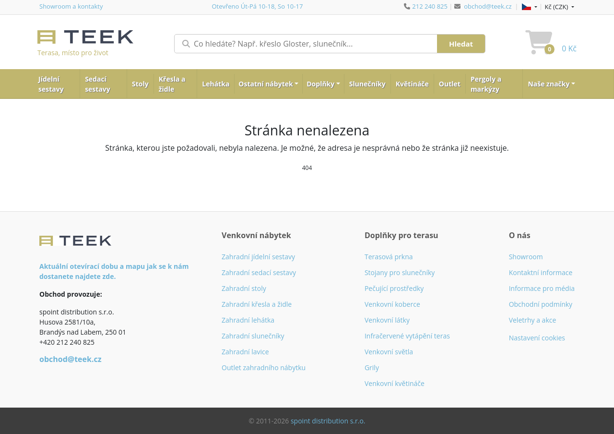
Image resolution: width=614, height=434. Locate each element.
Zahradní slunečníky (253, 335)
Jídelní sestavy (51, 84)
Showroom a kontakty (71, 6)
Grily (372, 367)
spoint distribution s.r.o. (328, 420)
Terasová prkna (389, 256)
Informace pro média (542, 288)
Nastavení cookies (537, 337)
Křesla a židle (172, 84)
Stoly (140, 83)
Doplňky (320, 83)
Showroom (526, 256)
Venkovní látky (387, 320)
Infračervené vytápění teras (407, 335)
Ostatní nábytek (265, 83)
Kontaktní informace (541, 272)
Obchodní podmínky (541, 304)
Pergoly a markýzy (486, 84)
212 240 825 (430, 6)
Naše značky (548, 83)
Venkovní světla (389, 351)
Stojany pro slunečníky (400, 272)
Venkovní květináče (395, 383)
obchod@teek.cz (487, 6)
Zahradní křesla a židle (257, 304)
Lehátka (215, 83)
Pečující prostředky (394, 288)
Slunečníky (367, 83)
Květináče (412, 83)
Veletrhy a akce (532, 320)
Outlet (449, 83)
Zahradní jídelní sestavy (258, 256)
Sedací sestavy (97, 84)
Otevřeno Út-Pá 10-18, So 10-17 (257, 6)
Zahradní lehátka (248, 320)
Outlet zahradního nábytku (264, 367)
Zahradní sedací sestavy (259, 272)
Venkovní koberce (392, 304)
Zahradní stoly (244, 288)
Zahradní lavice (245, 351)
